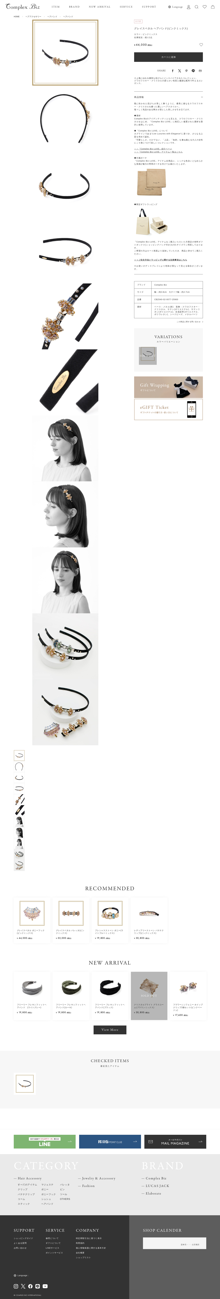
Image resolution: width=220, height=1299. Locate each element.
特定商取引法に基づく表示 (89, 1238)
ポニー (45, 1189)
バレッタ (65, 1184)
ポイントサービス (54, 1253)
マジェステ (47, 1184)
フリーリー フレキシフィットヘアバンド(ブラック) (110, 1006)
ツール (63, 1194)
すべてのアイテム (27, 1184)
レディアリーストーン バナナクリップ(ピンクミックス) (149, 931)
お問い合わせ (20, 1248)
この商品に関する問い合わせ (188, 322)
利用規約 (80, 1243)
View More (110, 1030)
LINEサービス (52, 1248)
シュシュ (46, 1199)
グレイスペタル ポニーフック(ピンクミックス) (31, 931)
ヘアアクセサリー (33, 17)
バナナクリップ (26, 1194)
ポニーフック (48, 1194)
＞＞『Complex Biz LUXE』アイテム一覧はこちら (158, 152)
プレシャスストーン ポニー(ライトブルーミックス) (109, 931)
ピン (62, 1189)
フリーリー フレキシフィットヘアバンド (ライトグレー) (32, 1006)
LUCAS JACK (157, 1186)
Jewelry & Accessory (99, 1178)
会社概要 (80, 1253)
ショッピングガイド (23, 1238)
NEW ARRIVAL (100, 7)
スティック (24, 1204)
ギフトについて (53, 1243)
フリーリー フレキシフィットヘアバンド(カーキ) (71, 1006)
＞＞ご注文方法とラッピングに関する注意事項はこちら (160, 260)
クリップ (22, 1189)
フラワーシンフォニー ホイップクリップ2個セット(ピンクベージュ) (188, 1007)
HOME (17, 17)
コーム (21, 1199)
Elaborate (153, 1193)
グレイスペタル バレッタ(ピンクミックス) (70, 931)
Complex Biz (156, 1178)
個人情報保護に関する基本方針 (91, 1248)
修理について (52, 1238)
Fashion (88, 1186)
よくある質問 (20, 1243)
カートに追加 (168, 57)
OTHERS (65, 1199)
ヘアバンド (52, 17)
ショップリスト (83, 1258)
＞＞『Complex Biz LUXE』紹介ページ (153, 149)
